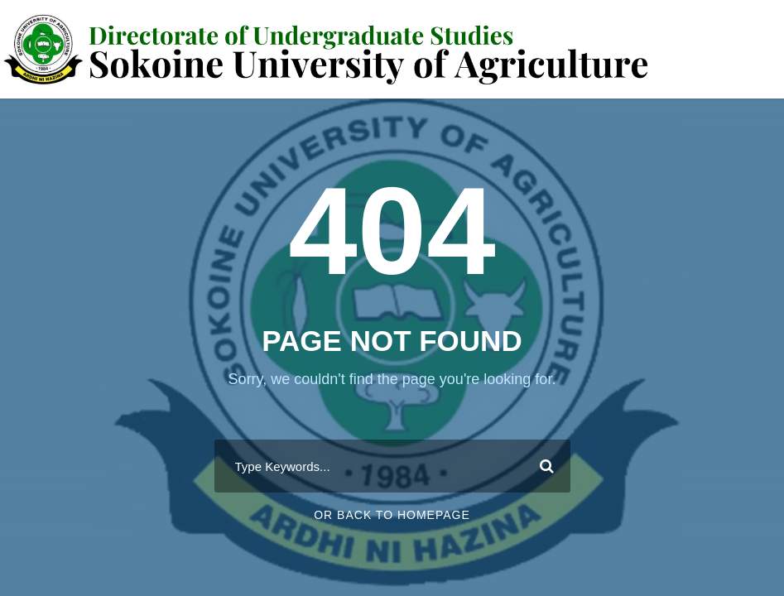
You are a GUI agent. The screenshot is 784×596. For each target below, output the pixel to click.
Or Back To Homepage (392, 515)
